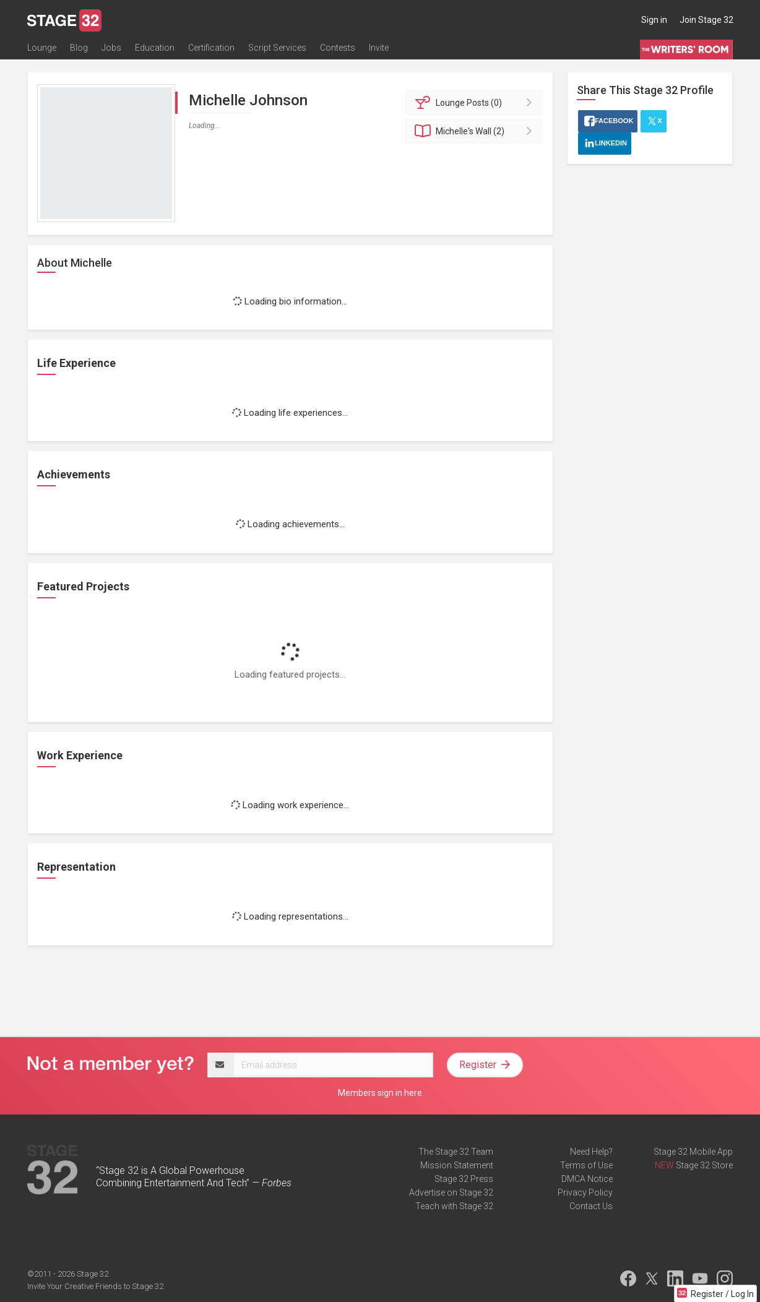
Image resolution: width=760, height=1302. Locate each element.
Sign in (654, 20)
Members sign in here (380, 1093)
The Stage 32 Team (455, 1152)
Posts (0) (476, 102)
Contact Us (591, 1206)
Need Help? (591, 1152)
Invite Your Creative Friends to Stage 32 (95, 1286)
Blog (79, 48)
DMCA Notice (587, 1179)
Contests (337, 48)
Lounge (41, 48)
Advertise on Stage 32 (451, 1192)
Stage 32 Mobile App (693, 1152)
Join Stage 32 (706, 20)
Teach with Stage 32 (454, 1206)
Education (155, 48)
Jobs (111, 48)
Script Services (277, 48)
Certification (211, 48)
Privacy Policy (585, 1192)
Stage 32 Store (704, 1165)
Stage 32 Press (463, 1179)
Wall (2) (476, 131)
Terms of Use (586, 1165)
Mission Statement (456, 1165)
